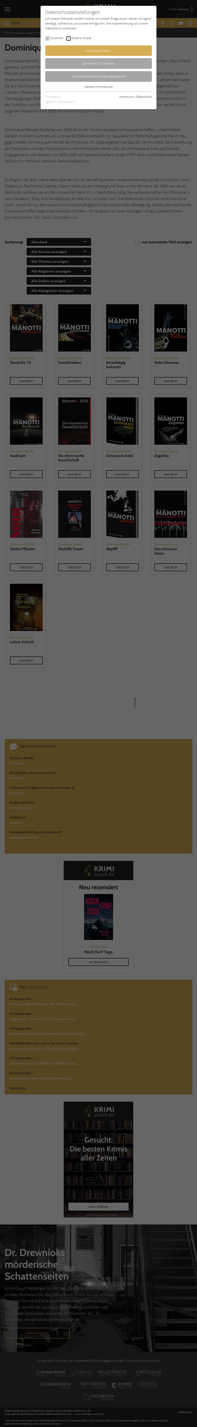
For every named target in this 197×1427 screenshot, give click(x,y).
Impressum (126, 97)
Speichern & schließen (98, 63)
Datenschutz (144, 97)
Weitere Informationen (98, 87)
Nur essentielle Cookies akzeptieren (98, 76)
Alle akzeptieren (98, 50)
